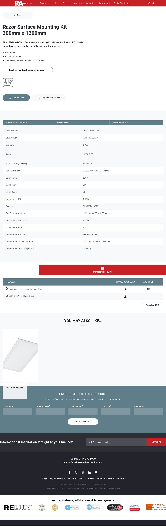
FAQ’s (44, 482)
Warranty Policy (83, 488)
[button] (149, 3)
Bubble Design (114, 491)
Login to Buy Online (53, 96)
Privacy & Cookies (99, 488)
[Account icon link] (153, 3)
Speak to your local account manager (26, 70)
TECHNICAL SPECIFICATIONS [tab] (19, 123)
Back (19, 15)
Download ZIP (152, 305)
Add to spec (19, 96)
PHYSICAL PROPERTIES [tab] (123, 123)
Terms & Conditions (67, 488)
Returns (120, 482)
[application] (49, 3)
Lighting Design (57, 482)
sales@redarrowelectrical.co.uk (83, 465)
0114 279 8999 (87, 462)
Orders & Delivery (105, 482)
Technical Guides (76, 482)
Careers (90, 482)
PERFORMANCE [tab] (66, 123)
